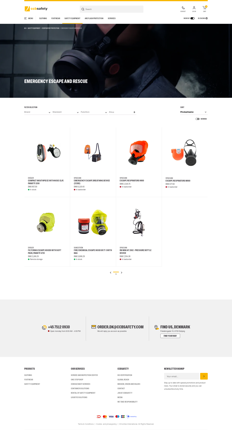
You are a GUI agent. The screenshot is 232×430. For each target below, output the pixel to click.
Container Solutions (80, 388)
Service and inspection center (84, 375)
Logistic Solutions (79, 397)
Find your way (170, 336)
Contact (121, 388)
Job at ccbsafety (124, 393)
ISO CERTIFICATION (124, 375)
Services (112, 18)
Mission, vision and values (128, 384)
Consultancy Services (80, 384)
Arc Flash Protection (94, 18)
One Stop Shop (77, 379)
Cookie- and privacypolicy (106, 424)
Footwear (55, 18)
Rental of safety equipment (83, 393)
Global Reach (123, 379)
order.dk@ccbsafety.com (120, 327)
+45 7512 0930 (59, 327)
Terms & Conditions (86, 424)
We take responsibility (127, 402)
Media (120, 397)
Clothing (43, 18)
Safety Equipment (72, 18)
